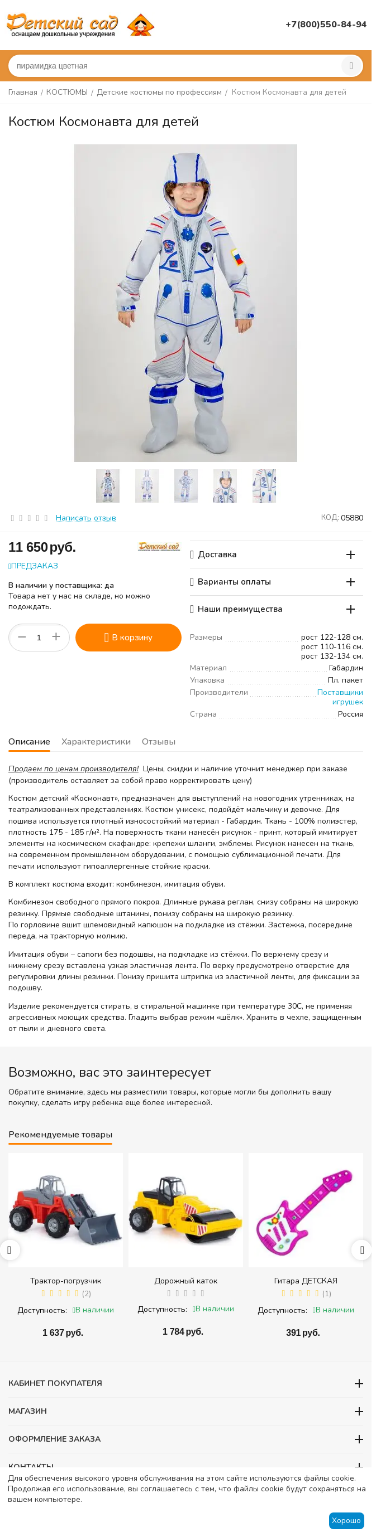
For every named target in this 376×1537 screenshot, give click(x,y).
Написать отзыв (86, 518)
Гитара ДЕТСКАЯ (305, 1281)
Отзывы (158, 742)
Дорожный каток (185, 1281)
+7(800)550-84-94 (326, 24)
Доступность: (42, 1310)
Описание (29, 742)
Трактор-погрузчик (65, 1281)
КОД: (330, 518)
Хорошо (346, 1520)
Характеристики (96, 742)
